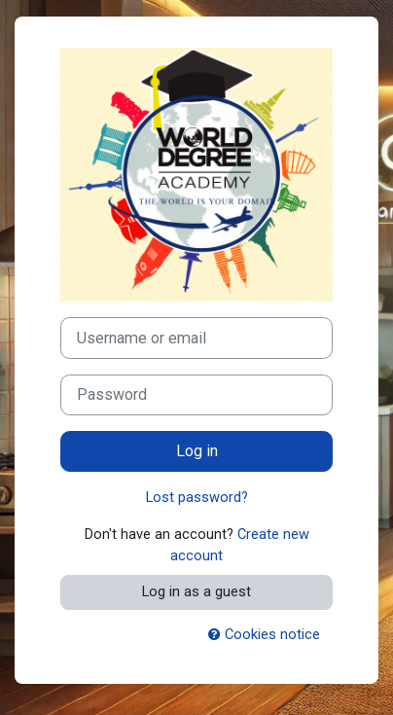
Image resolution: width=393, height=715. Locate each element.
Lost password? (197, 497)
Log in (197, 451)
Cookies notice (264, 634)
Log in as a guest (196, 591)
